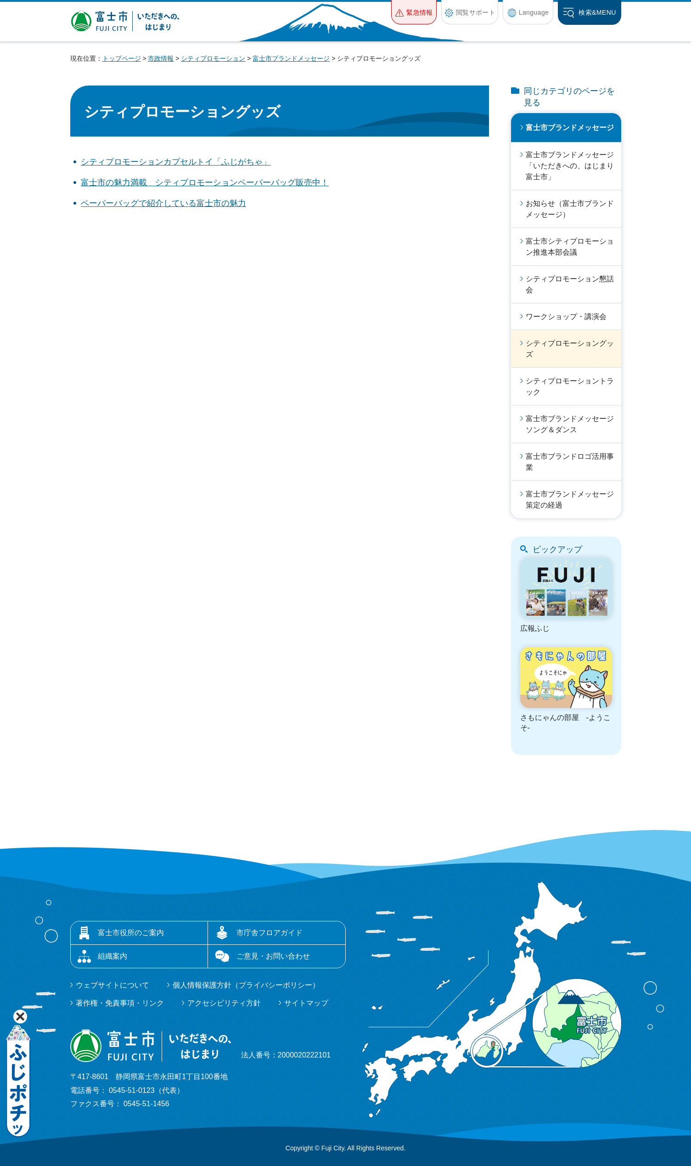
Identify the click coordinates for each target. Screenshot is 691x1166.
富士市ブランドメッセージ (291, 58)
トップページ (121, 58)
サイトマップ (306, 1003)
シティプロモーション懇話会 (570, 284)
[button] (414, 12)
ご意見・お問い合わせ (273, 956)
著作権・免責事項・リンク (120, 1003)
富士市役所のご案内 (131, 933)
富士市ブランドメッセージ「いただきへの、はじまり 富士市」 (573, 166)
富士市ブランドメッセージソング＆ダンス (570, 424)
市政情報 (161, 58)
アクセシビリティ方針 (224, 1003)
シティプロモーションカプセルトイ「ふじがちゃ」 (176, 161)
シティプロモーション (213, 58)
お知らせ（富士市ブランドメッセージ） (570, 209)
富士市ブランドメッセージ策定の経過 (570, 499)
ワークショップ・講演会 (566, 316)
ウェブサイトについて (112, 985)
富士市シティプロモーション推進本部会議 (570, 246)
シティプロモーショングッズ (570, 348)
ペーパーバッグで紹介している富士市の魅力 (163, 203)
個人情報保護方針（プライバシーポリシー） (246, 985)
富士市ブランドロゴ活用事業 (570, 461)
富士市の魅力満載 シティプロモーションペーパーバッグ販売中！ (205, 182)
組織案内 (112, 956)
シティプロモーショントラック (570, 386)
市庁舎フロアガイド (269, 933)
